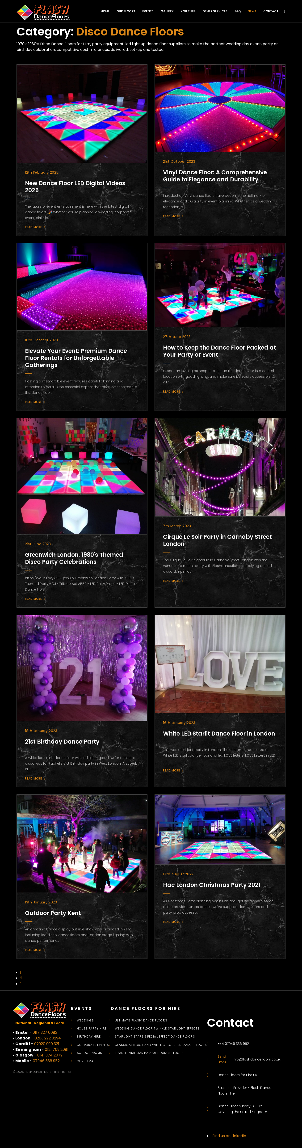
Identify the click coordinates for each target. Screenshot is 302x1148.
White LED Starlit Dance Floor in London (219, 733)
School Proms (89, 1053)
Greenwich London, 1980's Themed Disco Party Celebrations (74, 558)
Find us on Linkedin (229, 1136)
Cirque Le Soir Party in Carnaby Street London (217, 540)
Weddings (85, 1020)
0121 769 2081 (56, 1049)
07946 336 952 (46, 1061)
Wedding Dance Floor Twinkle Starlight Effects (157, 1028)
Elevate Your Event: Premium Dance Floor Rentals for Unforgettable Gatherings (76, 358)
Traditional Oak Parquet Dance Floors (149, 1053)
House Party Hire (92, 1028)
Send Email (222, 1059)
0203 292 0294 (47, 1038)
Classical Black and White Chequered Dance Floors (161, 1045)
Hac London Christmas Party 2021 (211, 885)
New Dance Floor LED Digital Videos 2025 (75, 186)
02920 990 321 (46, 1044)
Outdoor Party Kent (53, 913)
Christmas (86, 1061)
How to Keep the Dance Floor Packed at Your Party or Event (219, 351)
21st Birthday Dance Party (62, 741)
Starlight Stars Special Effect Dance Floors (155, 1036)
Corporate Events (93, 1045)
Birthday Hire (89, 1036)
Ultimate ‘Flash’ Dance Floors (141, 1020)
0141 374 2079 (50, 1055)
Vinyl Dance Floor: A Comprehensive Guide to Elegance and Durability (215, 175)
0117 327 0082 (45, 1032)
